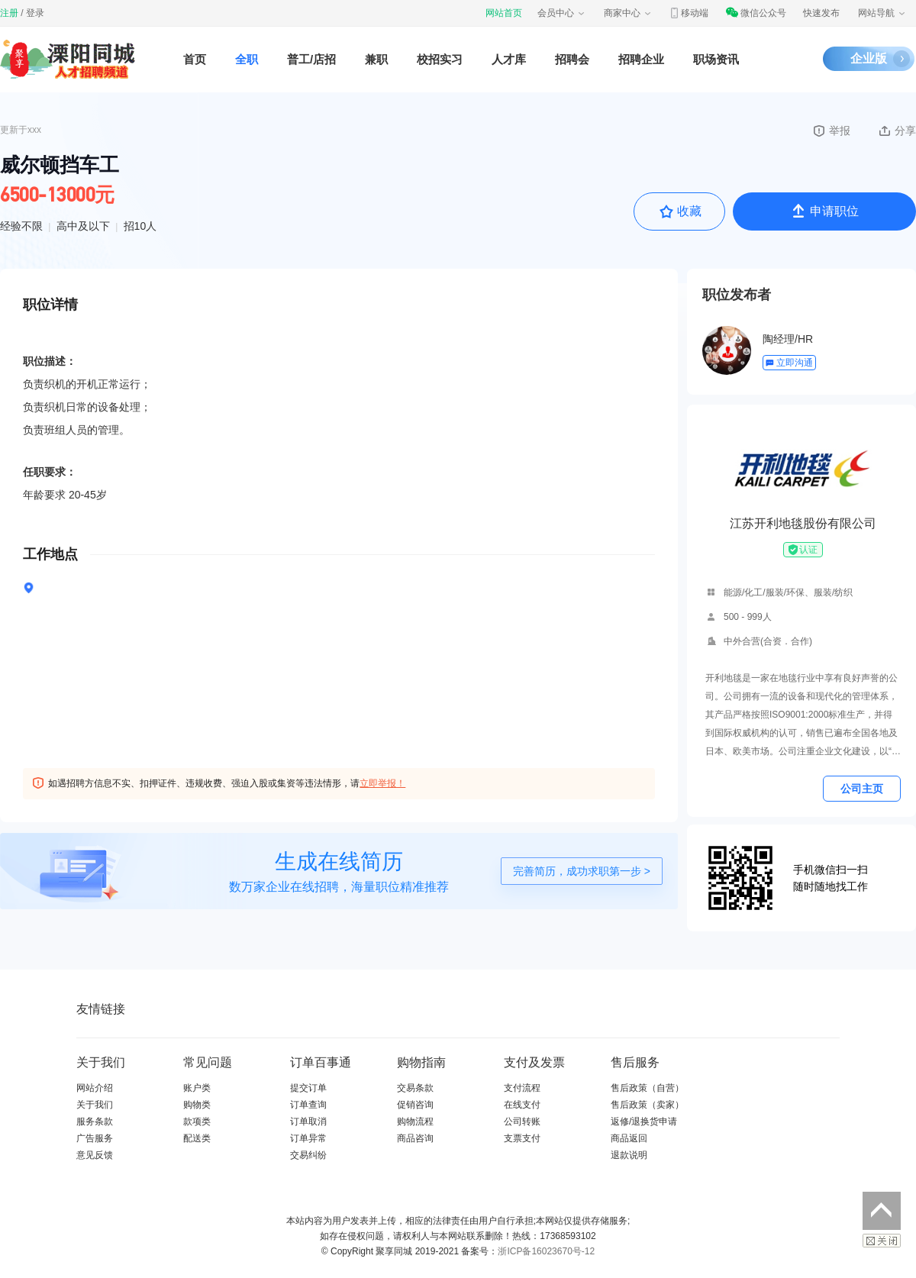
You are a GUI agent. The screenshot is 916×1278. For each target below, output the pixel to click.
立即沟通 (789, 362)
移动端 (688, 13)
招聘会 (572, 59)
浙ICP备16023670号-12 (546, 1251)
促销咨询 (415, 1104)
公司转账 (522, 1121)
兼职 (376, 59)
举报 (830, 130)
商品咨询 (415, 1138)
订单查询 (308, 1104)
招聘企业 (641, 59)
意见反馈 (94, 1155)
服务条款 (94, 1121)
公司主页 (861, 789)
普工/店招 (311, 59)
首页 (194, 59)
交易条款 (415, 1088)
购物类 (197, 1104)
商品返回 (629, 1138)
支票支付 (522, 1138)
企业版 (868, 58)
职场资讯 (716, 59)
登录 (35, 13)
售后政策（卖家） (647, 1104)
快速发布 (821, 13)
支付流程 (522, 1088)
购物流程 (415, 1121)
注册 (9, 13)
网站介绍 (94, 1088)
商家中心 (628, 13)
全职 (246, 59)
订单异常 (308, 1138)
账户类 (197, 1088)
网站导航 (882, 13)
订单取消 (308, 1121)
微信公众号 (755, 13)
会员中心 (561, 13)
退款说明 (629, 1155)
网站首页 (503, 13)
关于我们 (94, 1104)
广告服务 (94, 1138)
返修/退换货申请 (644, 1121)
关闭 (882, 1240)
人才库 (509, 59)
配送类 (197, 1138)
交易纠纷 (308, 1155)
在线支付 (522, 1104)
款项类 (197, 1121)
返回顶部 (882, 1211)
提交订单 (308, 1088)
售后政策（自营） (647, 1088)
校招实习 (440, 59)
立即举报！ (382, 783)
